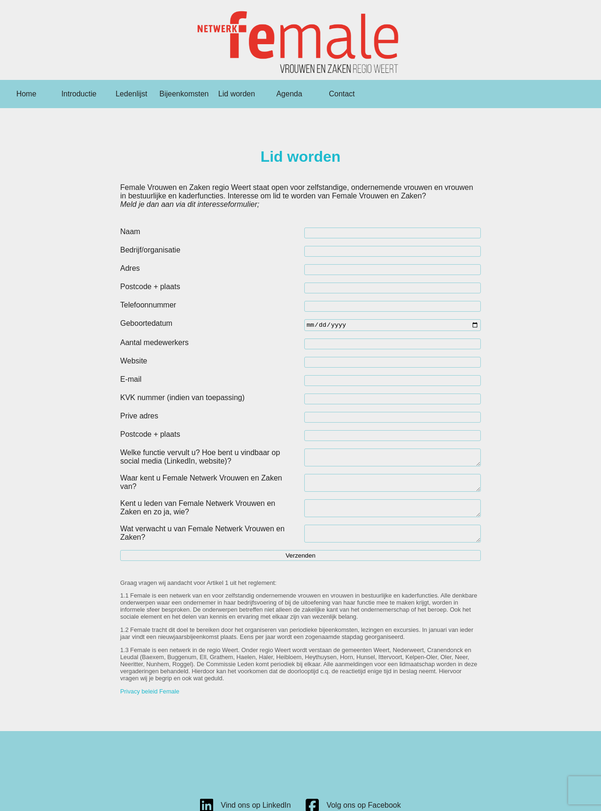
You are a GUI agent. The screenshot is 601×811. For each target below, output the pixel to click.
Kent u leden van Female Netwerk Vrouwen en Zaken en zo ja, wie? (197, 514)
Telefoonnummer (148, 305)
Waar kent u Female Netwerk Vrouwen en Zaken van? (201, 486)
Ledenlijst (131, 94)
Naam (130, 232)
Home (26, 94)
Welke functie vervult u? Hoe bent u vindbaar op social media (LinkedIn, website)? (200, 458)
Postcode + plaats (150, 287)
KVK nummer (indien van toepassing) (182, 399)
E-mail (130, 381)
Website (133, 362)
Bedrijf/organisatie (150, 250)
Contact (341, 94)
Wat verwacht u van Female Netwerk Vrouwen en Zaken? (202, 543)
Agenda (289, 94)
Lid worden (236, 94)
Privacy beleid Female (149, 703)
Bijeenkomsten (184, 94)
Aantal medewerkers (154, 344)
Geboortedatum (146, 323)
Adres (130, 268)
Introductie (79, 94)
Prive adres (139, 417)
